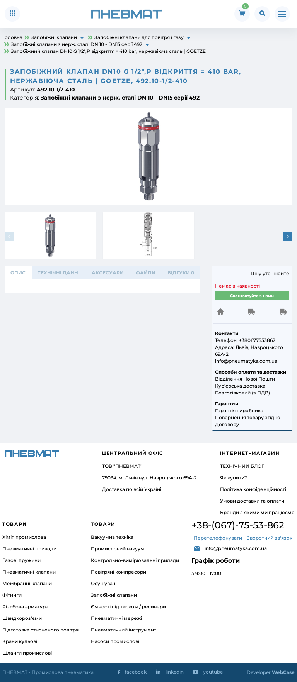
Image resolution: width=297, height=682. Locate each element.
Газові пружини (21, 560)
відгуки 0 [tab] (180, 273)
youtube (213, 672)
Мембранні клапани (27, 583)
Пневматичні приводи (29, 549)
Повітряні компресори (118, 572)
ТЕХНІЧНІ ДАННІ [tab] (59, 273)
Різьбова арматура (25, 606)
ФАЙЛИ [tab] (145, 273)
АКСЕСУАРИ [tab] (108, 273)
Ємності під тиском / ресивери (128, 606)
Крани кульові (19, 641)
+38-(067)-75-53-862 (237, 525)
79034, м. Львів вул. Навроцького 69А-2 (149, 478)
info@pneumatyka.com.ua (236, 548)
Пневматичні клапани (29, 572)
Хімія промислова (24, 537)
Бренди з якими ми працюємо (257, 512)
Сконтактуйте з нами (252, 295)
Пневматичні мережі (116, 618)
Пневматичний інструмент (123, 630)
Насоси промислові (115, 641)
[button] (287, 236)
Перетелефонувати (218, 538)
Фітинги (12, 595)
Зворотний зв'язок (269, 538)
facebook (136, 672)
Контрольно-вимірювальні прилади (135, 560)
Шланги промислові (27, 653)
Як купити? (233, 478)
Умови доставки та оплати (252, 501)
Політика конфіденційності (253, 489)
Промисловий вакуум (117, 549)
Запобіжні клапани (114, 595)
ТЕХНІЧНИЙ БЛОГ (242, 466)
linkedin (175, 672)
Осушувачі (103, 583)
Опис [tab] (18, 273)
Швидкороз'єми (22, 618)
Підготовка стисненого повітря (40, 630)
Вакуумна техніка (112, 537)
